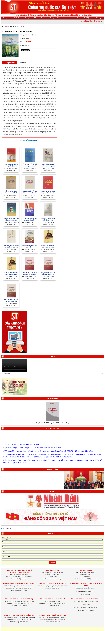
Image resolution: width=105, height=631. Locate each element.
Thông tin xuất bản (31, 18)
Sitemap (98, 18)
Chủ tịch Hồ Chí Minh (17, 26)
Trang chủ (6, 18)
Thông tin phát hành (56, 18)
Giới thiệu (17, 18)
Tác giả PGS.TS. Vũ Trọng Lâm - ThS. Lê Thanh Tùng (52, 423)
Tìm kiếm (52, 562)
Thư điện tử (87, 18)
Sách (7, 26)
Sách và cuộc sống (73, 18)
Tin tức (43, 18)
